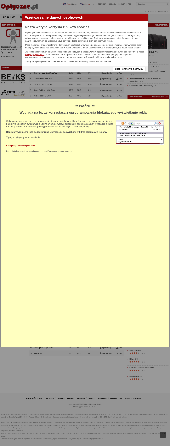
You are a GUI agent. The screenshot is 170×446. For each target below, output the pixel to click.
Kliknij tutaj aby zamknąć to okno (20, 146)
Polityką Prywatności (34, 54)
